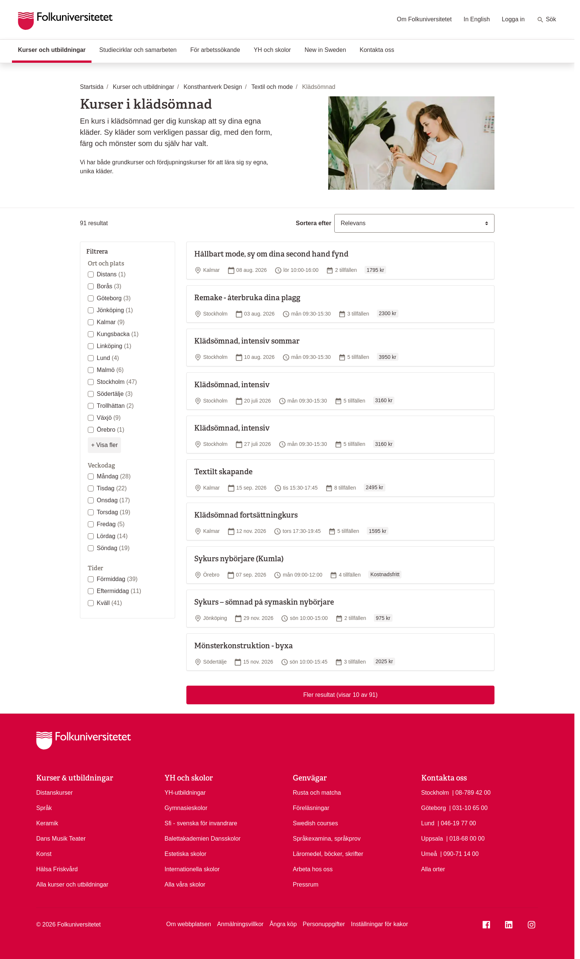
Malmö (110, 370)
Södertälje (115, 394)
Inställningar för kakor (379, 924)
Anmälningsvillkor (240, 924)
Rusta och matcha (317, 792)
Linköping (114, 346)
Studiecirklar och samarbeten (138, 50)
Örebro (110, 429)
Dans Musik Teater (61, 838)
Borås (109, 286)
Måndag (114, 476)
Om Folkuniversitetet (424, 19)
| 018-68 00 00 (465, 838)
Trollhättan (115, 406)
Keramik (47, 823)
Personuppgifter (324, 924)
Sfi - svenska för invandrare (201, 823)
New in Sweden (325, 50)
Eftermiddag (119, 591)
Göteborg (114, 298)
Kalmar (111, 322)
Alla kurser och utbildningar (72, 884)
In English (476, 19)
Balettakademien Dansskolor (203, 838)
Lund (108, 358)
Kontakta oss (377, 50)
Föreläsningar (311, 808)
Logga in (513, 19)
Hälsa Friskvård (57, 869)
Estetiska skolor (186, 854)
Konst (44, 854)
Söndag (113, 548)
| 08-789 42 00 (471, 792)
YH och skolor (272, 50)
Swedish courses (315, 823)
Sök (546, 20)
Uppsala (432, 838)
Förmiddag (117, 579)
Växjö (109, 418)
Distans (111, 274)
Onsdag (113, 500)
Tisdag (112, 488)
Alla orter (433, 869)
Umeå (429, 854)
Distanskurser (54, 792)
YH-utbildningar (185, 792)
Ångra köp (283, 924)
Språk (44, 808)
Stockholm (117, 382)
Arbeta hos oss (313, 869)
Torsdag (113, 512)
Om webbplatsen (188, 924)
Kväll (109, 603)
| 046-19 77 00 (457, 822)
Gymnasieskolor (186, 808)
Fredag (111, 524)
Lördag (112, 536)
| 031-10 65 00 (468, 807)
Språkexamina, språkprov (326, 838)
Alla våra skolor (185, 884)
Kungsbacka (118, 334)
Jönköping (115, 310)
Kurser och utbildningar (55, 49)
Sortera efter (313, 223)
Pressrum (305, 884)
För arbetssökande (215, 50)
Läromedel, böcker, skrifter (328, 854)
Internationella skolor (192, 869)
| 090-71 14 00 (459, 853)
